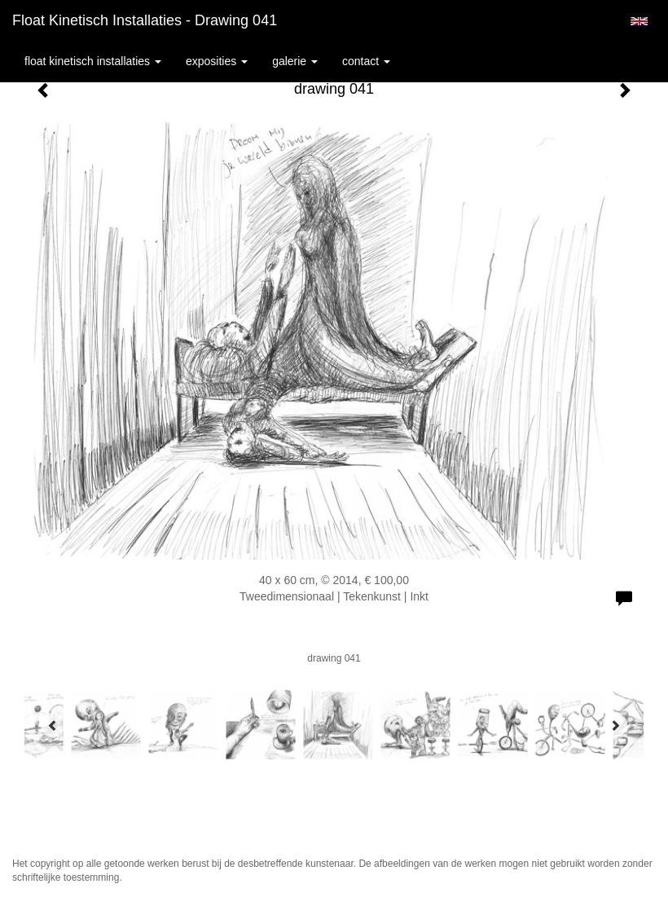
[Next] (615, 725)
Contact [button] (366, 61)
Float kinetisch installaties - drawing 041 (144, 20)
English (639, 21)
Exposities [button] (217, 61)
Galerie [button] (295, 61)
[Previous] (53, 725)
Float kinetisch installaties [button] (92, 61)
